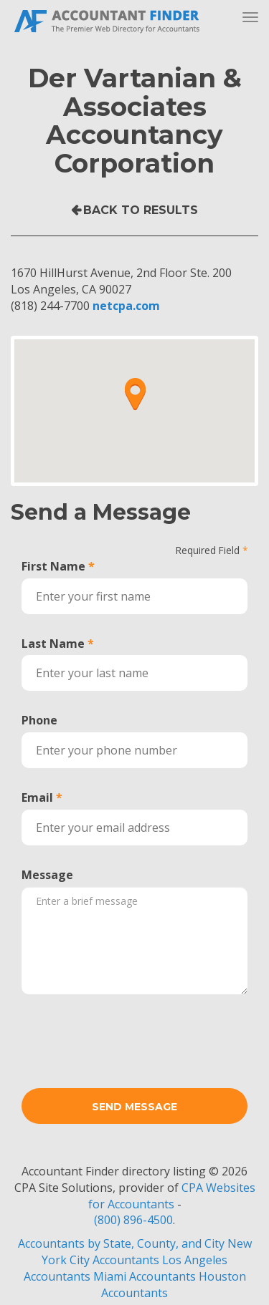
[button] (135, 394)
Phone (39, 720)
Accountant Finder (107, 20)
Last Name (53, 643)
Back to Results (140, 210)
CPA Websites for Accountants (171, 1196)
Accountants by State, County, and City (121, 1243)
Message (47, 875)
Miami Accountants (144, 1276)
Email (37, 797)
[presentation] (131, 1033)
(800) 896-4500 (133, 1220)
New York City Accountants (147, 1252)
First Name (53, 566)
